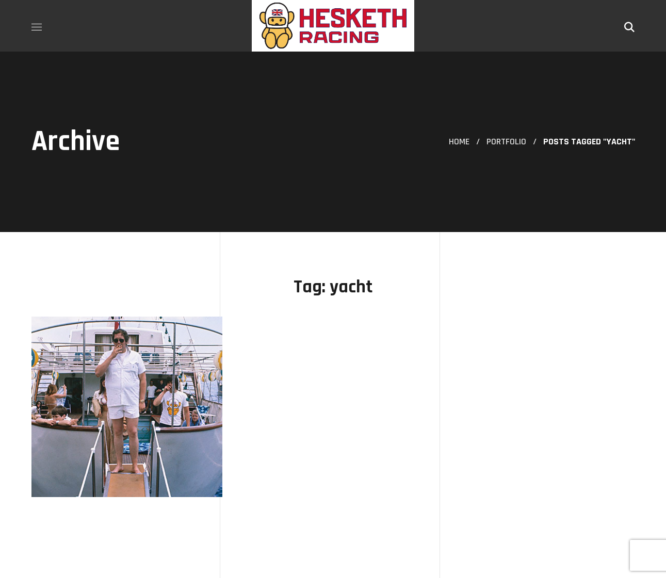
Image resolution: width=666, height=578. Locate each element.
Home (459, 141)
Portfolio (506, 141)
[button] (629, 26)
